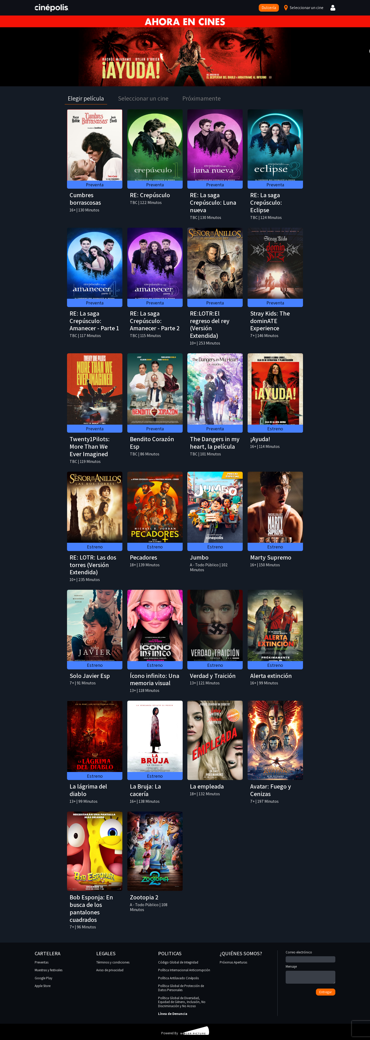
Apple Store (42, 986)
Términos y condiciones (112, 962)
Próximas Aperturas (233, 962)
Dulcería (269, 7)
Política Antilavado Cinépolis (178, 978)
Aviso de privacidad (109, 970)
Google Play (43, 978)
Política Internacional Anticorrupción (184, 970)
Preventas (41, 962)
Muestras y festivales (48, 970)
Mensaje (310, 974)
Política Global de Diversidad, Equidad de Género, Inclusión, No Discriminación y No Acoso (181, 1002)
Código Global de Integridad (178, 962)
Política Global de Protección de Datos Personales (181, 988)
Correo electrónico (310, 956)
